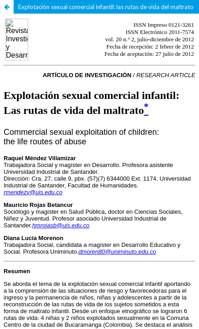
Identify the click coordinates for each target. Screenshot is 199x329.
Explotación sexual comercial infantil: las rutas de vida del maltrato (106, 6)
